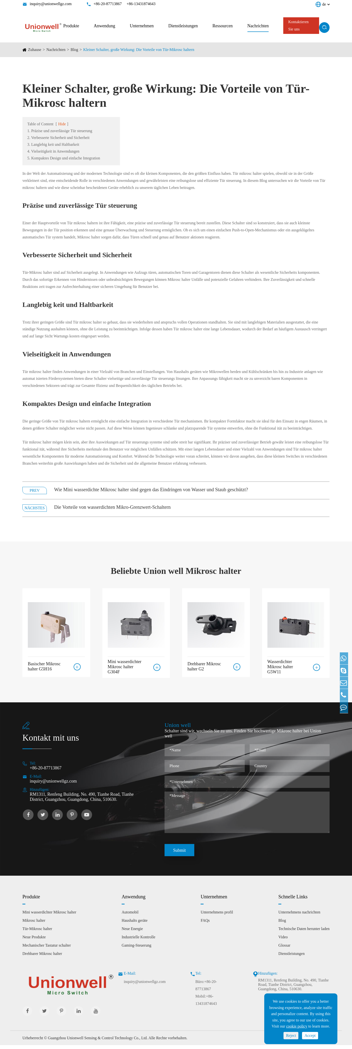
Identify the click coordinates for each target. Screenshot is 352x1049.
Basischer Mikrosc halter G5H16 (44, 664)
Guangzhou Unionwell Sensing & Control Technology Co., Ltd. (98, 1042)
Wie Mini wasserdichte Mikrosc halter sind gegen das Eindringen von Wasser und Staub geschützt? (151, 489)
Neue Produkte (34, 941)
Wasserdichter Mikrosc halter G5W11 (280, 666)
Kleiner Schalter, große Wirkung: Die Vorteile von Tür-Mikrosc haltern (138, 50)
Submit (179, 854)
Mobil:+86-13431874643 (206, 1004)
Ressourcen (223, 25)
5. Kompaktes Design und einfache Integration (63, 158)
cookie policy (296, 1026)
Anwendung (104, 25)
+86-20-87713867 (108, 4)
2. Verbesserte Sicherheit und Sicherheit (58, 138)
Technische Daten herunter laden (304, 933)
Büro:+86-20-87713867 (206, 989)
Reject (291, 1035)
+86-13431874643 (141, 4)
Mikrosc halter (33, 924)
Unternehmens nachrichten (299, 916)
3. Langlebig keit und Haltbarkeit (53, 144)
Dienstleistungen (183, 25)
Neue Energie (132, 933)
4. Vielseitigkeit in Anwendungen (53, 151)
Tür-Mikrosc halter (37, 933)
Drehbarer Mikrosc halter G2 (204, 664)
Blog (74, 50)
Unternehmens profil (217, 916)
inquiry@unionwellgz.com (51, 4)
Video (283, 941)
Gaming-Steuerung (136, 949)
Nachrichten (258, 25)
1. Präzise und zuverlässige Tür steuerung (59, 131)
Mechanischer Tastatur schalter (46, 949)
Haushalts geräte (134, 924)
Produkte (71, 25)
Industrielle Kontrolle (138, 941)
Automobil (130, 916)
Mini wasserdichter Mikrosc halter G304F (124, 666)
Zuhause (34, 50)
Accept (309, 1035)
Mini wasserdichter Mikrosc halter (49, 916)
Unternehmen (142, 25)
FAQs (205, 924)
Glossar (284, 949)
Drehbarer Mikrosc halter (42, 957)
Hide (62, 124)
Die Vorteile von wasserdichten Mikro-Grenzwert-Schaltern (112, 507)
